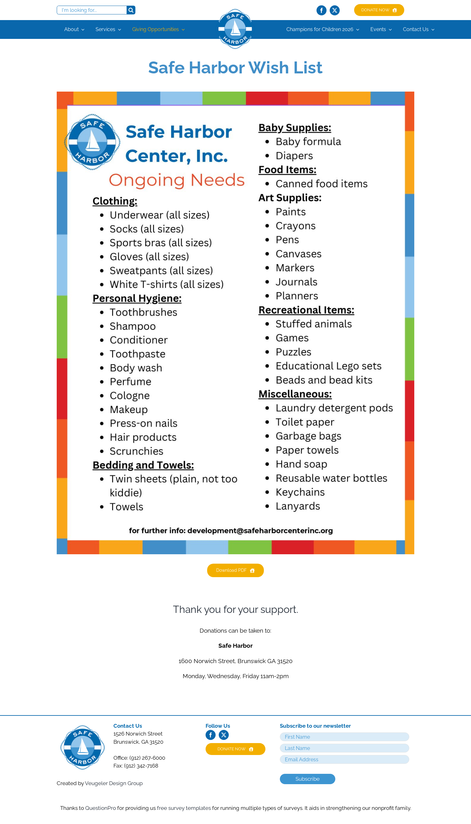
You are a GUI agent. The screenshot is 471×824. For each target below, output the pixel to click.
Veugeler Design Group (114, 783)
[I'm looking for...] (92, 10)
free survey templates (184, 808)
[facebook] (322, 10)
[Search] (131, 10)
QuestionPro (101, 808)
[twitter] (335, 10)
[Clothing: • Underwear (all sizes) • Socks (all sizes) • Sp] (235, 94)
